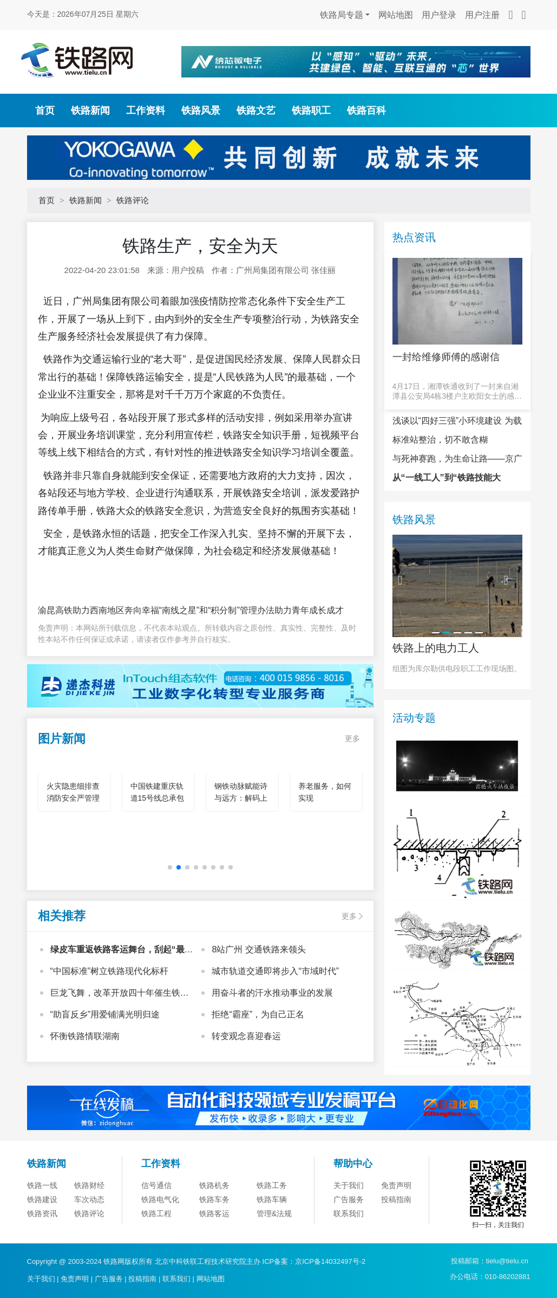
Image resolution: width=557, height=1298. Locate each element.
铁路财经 (89, 1185)
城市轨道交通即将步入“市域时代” (275, 971)
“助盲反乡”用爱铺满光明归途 (105, 1014)
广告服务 (348, 1199)
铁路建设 (42, 1199)
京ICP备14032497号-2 (330, 1261)
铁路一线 (42, 1185)
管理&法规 (274, 1213)
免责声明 (396, 1185)
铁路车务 (214, 1199)
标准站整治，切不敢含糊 (440, 439)
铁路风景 (200, 110)
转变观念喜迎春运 (246, 1036)
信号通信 (156, 1185)
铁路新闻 (90, 110)
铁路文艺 (256, 110)
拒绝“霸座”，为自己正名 (258, 1014)
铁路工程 (156, 1213)
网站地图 (395, 15)
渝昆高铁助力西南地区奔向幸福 (98, 610)
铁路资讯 (42, 1213)
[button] (170, 867)
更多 (352, 738)
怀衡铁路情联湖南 (85, 1036)
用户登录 (439, 15)
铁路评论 (132, 200)
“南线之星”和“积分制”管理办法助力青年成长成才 (251, 610)
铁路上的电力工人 (435, 648)
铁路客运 (214, 1213)
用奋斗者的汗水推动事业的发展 (272, 992)
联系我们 (348, 1213)
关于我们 (348, 1185)
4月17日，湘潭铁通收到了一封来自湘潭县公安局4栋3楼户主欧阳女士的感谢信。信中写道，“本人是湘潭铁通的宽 (457, 391)
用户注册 (482, 15)
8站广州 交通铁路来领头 (258, 949)
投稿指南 (396, 1199)
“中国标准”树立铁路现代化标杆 (109, 971)
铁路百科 (366, 110)
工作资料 (145, 110)
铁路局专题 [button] (341, 15)
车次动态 (89, 1199)
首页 (45, 110)
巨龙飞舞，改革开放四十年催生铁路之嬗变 (119, 994)
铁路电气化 (160, 1199)
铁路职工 (311, 110)
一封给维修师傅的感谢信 (446, 357)
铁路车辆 (272, 1199)
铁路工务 (272, 1185)
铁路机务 (214, 1185)
